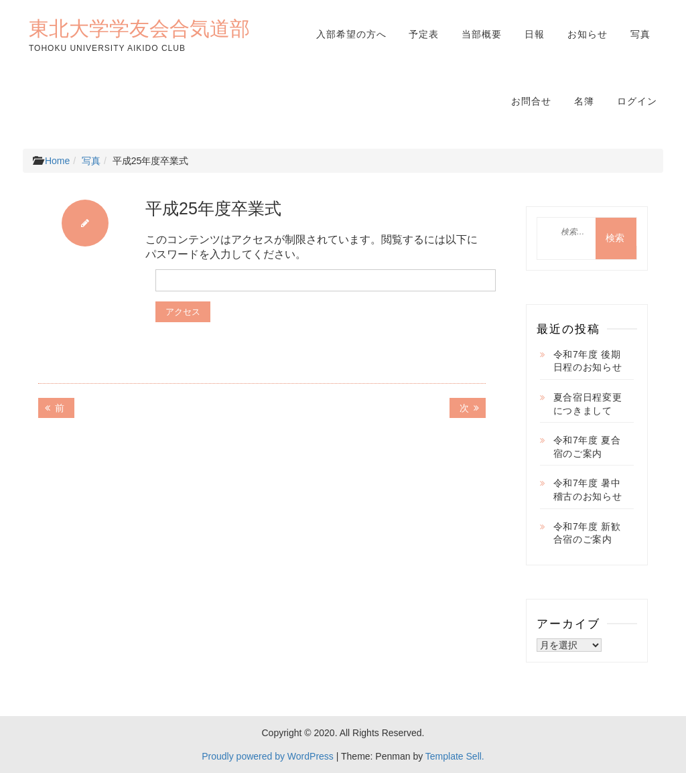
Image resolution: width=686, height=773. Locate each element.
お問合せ (531, 101)
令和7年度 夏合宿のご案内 (587, 447)
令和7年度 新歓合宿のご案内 (587, 533)
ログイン (637, 101)
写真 (640, 34)
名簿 (584, 101)
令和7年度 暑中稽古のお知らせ (587, 490)
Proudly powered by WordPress (268, 756)
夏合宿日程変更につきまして (587, 404)
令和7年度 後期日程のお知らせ (587, 361)
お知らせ (587, 34)
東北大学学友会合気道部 (139, 28)
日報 (535, 34)
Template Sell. (454, 756)
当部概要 (482, 34)
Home (57, 160)
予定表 (424, 34)
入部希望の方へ (351, 34)
